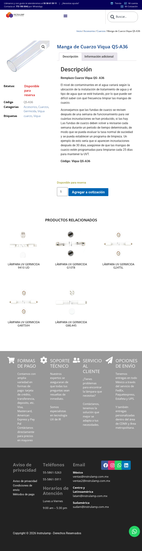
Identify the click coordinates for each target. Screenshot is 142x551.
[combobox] (122, 17)
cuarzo (28, 116)
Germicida (30, 111)
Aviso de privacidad (25, 481)
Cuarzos (101, 31)
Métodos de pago (24, 494)
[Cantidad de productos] (62, 191)
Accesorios (89, 31)
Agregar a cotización (88, 192)
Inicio (79, 31)
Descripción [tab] (70, 56)
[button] (65, 16)
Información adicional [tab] (99, 56)
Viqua (41, 111)
